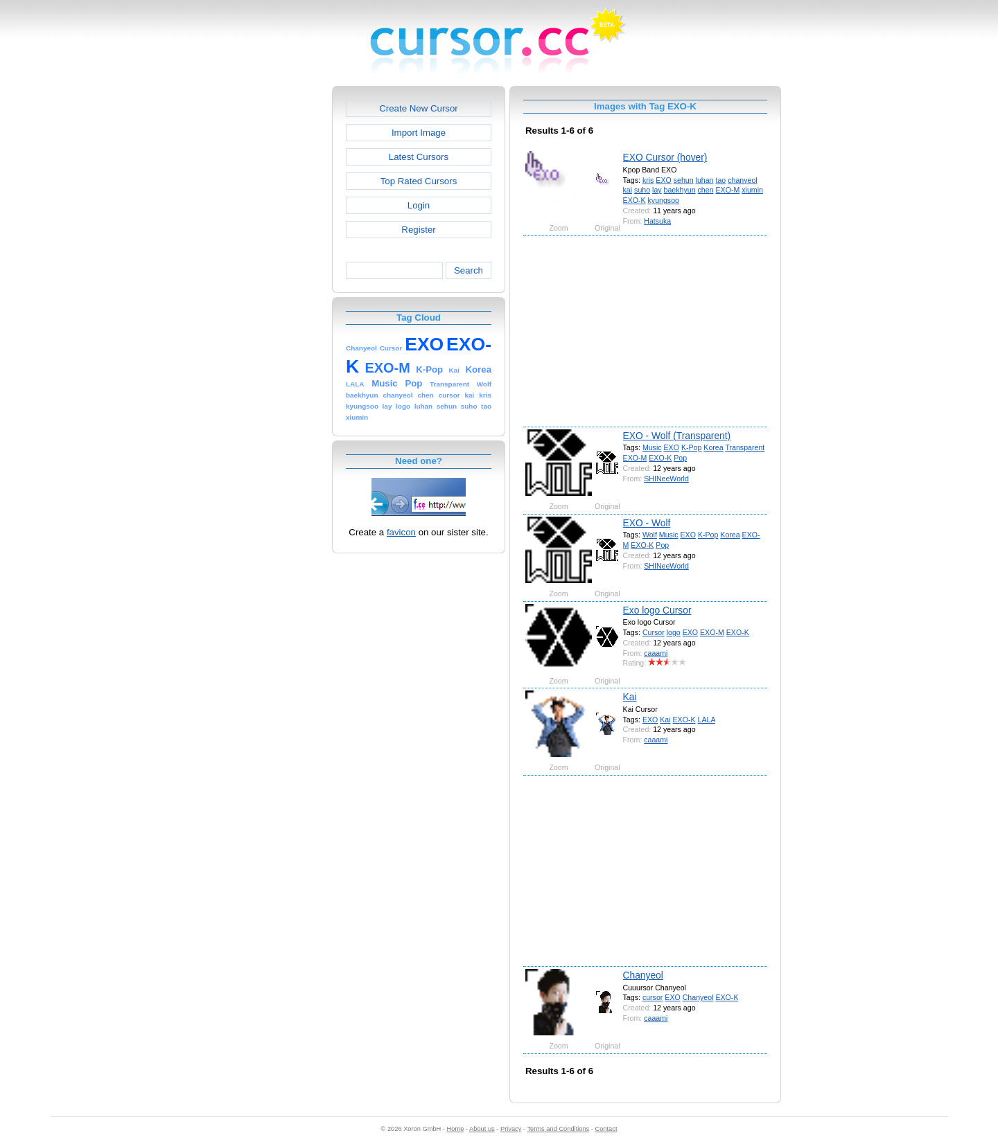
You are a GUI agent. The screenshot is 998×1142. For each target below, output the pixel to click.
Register (418, 229)
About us (482, 1128)
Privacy (510, 1128)
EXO (663, 180)
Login (419, 205)
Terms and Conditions (558, 1128)
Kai (630, 696)
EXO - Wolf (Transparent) (677, 435)
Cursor (653, 632)
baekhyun (680, 190)
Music (652, 447)
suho (642, 190)
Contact (606, 1128)
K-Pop (691, 447)
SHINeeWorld (666, 478)
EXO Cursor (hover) (665, 157)
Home (455, 1128)
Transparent (744, 447)
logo (674, 632)
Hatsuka (657, 221)
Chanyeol (643, 975)
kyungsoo (663, 200)
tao (720, 180)
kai (628, 190)
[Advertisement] (272, 293)
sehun (684, 180)
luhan (705, 180)
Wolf (649, 534)
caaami (655, 653)
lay (657, 190)
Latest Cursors (418, 157)
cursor (652, 997)
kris (648, 180)
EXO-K (634, 200)
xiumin (752, 190)
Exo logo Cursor (657, 610)
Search (468, 270)
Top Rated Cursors (418, 181)
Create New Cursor (418, 108)
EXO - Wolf (647, 522)
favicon (401, 532)
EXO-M (728, 190)
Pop (680, 458)
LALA (707, 719)
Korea (713, 447)
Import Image (419, 132)
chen (706, 190)
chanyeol (742, 180)
